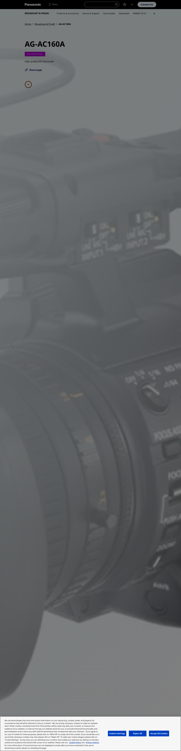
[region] (90, 733)
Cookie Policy (75, 742)
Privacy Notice (92, 742)
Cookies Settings (117, 733)
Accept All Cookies (159, 733)
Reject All (137, 733)
